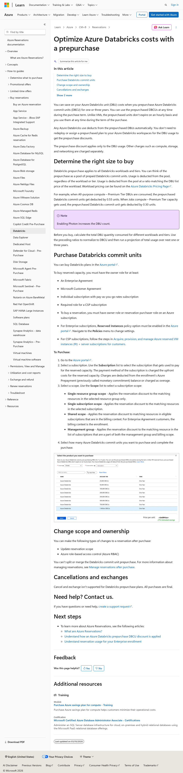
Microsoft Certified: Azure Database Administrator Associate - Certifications (97, 720)
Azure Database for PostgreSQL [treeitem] (23, 162)
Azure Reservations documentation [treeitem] (17, 42)
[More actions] (176, 27)
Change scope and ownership (73, 85)
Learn (58, 27)
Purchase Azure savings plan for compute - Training (83, 705)
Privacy (78, 765)
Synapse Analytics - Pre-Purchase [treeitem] (27, 344)
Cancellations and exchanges (73, 89)
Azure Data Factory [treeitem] (24, 146)
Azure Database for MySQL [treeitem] (28, 153)
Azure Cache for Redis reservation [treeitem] (25, 138)
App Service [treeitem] (19, 111)
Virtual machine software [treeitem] (27, 359)
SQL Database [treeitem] (21, 324)
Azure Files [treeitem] (19, 177)
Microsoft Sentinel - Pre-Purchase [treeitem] (27, 288)
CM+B (82, 27)
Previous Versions (31, 765)
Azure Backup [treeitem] (20, 128)
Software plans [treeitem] (21, 317)
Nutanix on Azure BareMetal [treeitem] (29, 297)
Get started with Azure (164, 14)
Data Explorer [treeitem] (20, 237)
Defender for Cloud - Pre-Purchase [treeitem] (27, 253)
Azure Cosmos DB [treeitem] (23, 204)
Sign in (175, 4)
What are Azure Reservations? (83, 631)
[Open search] (165, 5)
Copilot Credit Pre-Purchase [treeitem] (28, 224)
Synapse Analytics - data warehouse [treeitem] (27, 333)
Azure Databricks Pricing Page (150, 186)
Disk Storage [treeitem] (20, 261)
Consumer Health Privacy (103, 765)
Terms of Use (132, 765)
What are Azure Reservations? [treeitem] (26, 57)
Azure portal (107, 264)
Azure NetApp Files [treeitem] (23, 184)
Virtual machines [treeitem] (22, 353)
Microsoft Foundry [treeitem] (23, 191)
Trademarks (149, 765)
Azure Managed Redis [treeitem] (25, 210)
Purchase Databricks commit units (76, 80)
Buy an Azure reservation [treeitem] (27, 104)
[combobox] (25, 32)
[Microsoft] (6, 5)
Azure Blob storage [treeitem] (23, 171)
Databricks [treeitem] (19, 231)
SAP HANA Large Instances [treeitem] (28, 310)
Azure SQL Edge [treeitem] (22, 217)
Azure (70, 27)
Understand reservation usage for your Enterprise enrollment (102, 641)
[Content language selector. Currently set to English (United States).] (19, 757)
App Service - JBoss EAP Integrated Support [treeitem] (26, 120)
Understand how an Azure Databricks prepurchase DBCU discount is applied (112, 636)
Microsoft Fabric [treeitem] (22, 279)
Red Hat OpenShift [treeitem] (23, 304)
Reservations (99, 27)
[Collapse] (45, 24)
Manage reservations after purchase (111, 567)
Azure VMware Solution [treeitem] (26, 197)
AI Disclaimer (10, 765)
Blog (48, 765)
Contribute (64, 765)
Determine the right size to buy (74, 75)
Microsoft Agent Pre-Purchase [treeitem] (25, 271)
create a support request (114, 606)
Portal (142, 14)
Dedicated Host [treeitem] (21, 244)
